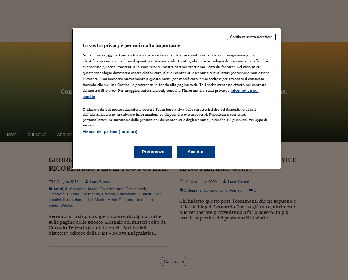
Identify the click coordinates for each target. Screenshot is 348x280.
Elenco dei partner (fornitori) (110, 131)
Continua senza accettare (251, 37)
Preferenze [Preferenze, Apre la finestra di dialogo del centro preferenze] (153, 152)
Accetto (196, 152)
